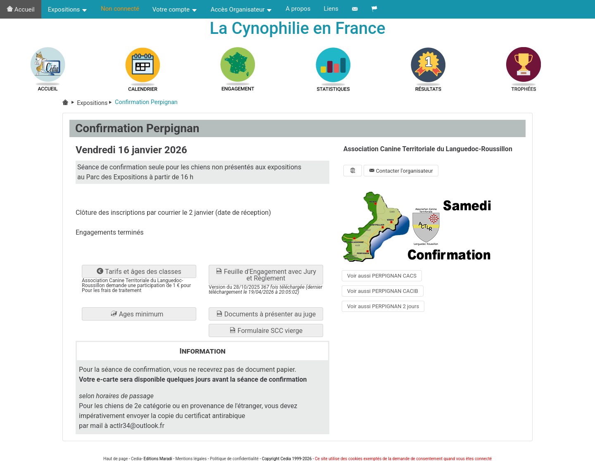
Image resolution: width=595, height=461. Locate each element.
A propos (298, 8)
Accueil (21, 9)
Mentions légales (191, 458)
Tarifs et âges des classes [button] (139, 272)
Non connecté (120, 8)
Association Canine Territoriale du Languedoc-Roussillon (427, 149)
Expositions (68, 9)
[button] (139, 314)
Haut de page (115, 458)
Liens (331, 8)
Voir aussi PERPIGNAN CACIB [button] (382, 291)
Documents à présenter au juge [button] (266, 314)
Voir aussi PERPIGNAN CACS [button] (381, 276)
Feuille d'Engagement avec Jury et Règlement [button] (266, 275)
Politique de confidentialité (234, 458)
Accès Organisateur (242, 9)
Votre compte (175, 9)
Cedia (136, 458)
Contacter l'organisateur (401, 171)
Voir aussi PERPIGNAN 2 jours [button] (383, 306)
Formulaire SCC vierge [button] (265, 331)
